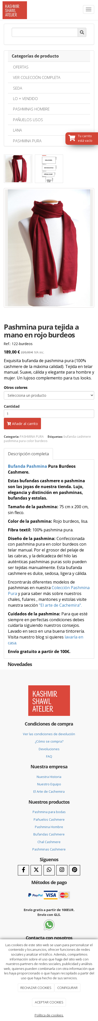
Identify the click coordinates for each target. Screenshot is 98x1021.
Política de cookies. (49, 1015)
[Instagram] (61, 870)
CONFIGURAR (67, 987)
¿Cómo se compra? (49, 741)
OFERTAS (21, 66)
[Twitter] (36, 870)
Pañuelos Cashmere (49, 819)
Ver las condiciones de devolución (49, 734)
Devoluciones (49, 749)
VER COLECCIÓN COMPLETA (36, 77)
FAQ (49, 756)
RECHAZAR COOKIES (35, 987)
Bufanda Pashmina (27, 466)
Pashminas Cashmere (49, 849)
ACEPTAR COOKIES (49, 1002)
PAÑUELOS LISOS (28, 119)
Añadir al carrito (22, 423)
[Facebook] (23, 870)
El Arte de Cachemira (49, 791)
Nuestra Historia (49, 776)
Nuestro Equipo (49, 784)
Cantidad (12, 406)
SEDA (17, 88)
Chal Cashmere (49, 842)
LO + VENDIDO (25, 98)
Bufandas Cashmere (49, 834)
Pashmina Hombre (49, 827)
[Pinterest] (74, 870)
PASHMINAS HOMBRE (31, 108)
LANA (17, 130)
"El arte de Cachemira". (60, 605)
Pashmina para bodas (49, 812)
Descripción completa (28, 454)
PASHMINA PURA (27, 140)
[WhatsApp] (49, 870)
